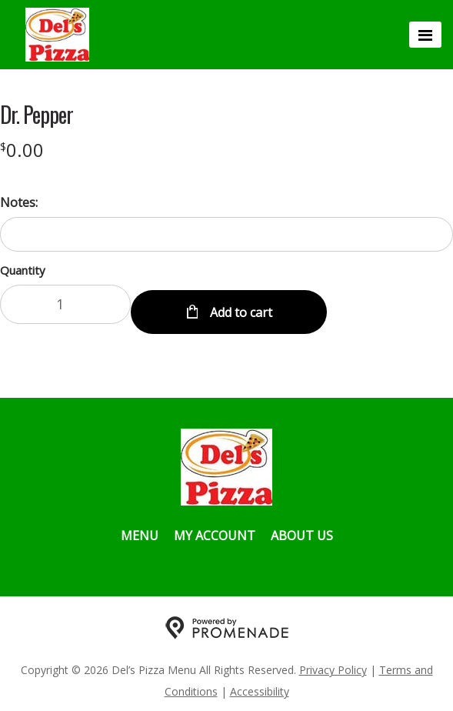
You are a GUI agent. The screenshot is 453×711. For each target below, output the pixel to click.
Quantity (22, 270)
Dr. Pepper (36, 115)
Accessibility (259, 684)
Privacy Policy (333, 663)
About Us (302, 528)
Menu (139, 528)
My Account (214, 528)
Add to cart (239, 305)
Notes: (19, 202)
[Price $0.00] (22, 149)
